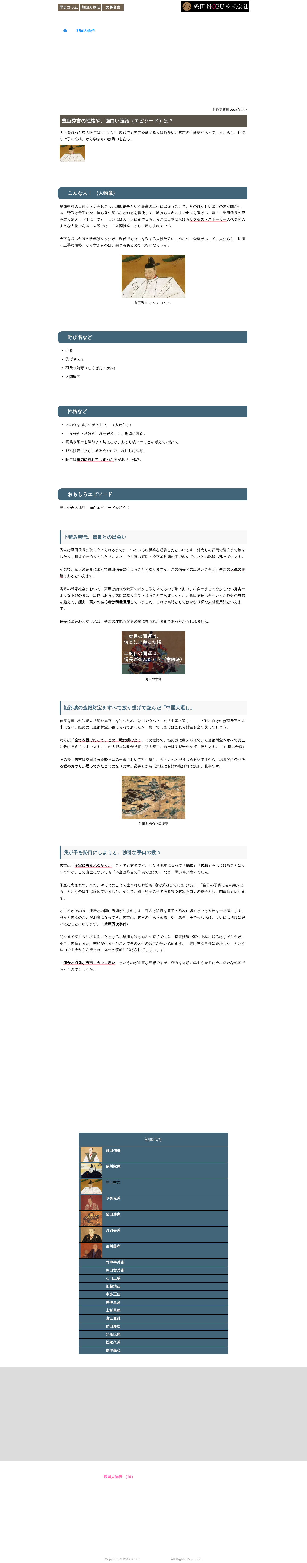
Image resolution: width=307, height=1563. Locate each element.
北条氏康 (113, 1334)
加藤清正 (113, 1286)
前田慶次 (113, 1326)
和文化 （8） (114, 1503)
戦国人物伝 (91, 7)
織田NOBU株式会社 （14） (127, 1546)
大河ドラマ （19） (119, 1494)
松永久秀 (113, 1342)
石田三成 (113, 1278)
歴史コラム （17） (119, 1468)
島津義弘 (113, 1351)
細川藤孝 (113, 1246)
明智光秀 (113, 1198)
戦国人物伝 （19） (119, 1477)
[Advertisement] (153, 70)
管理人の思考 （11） (121, 1538)
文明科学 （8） (116, 1512)
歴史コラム (68, 7)
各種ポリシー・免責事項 (182, 1477)
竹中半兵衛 (115, 1262)
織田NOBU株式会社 (155, 1559)
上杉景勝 (113, 1310)
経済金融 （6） (116, 1520)
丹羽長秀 (113, 1230)
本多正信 (113, 1294)
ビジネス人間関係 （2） (124, 1529)
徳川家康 (113, 1166)
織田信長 (113, 1151)
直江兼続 (113, 1318)
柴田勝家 (113, 1214)
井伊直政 (113, 1302)
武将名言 (113, 7)
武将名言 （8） (116, 1486)
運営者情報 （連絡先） (181, 1468)
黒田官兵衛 (115, 1270)
